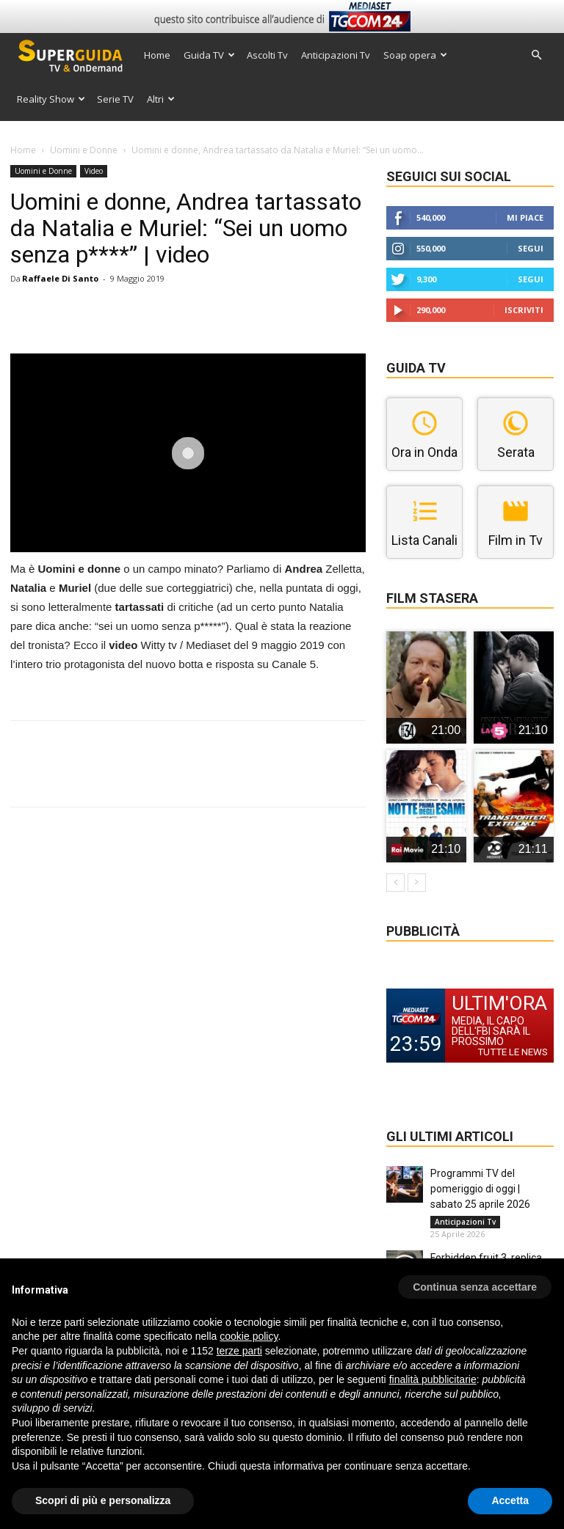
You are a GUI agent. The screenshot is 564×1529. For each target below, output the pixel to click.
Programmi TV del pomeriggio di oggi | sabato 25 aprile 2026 (480, 1188)
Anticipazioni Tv (335, 55)
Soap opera (415, 55)
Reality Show (51, 99)
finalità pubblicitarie (433, 1379)
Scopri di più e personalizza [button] (102, 1500)
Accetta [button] (510, 1500)
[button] (536, 55)
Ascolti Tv (267, 55)
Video (93, 171)
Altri (161, 99)
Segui (530, 248)
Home (157, 55)
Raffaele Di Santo (60, 278)
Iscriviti (524, 309)
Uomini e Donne (84, 150)
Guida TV (209, 55)
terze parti (239, 1351)
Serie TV (115, 99)
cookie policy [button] (249, 1336)
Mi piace (525, 217)
